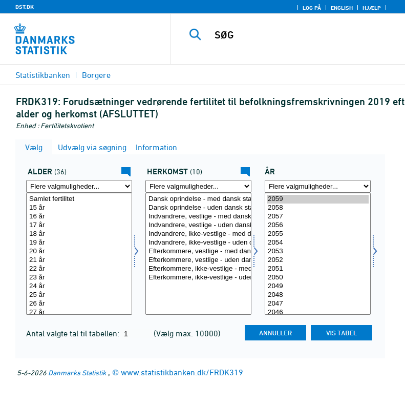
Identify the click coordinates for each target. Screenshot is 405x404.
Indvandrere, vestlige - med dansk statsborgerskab (198, 216)
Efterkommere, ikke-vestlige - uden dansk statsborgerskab (198, 277)
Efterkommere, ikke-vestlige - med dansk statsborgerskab (198, 269)
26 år (79, 303)
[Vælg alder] (79, 254)
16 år (79, 216)
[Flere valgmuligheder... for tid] (318, 186)
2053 (318, 251)
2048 (318, 295)
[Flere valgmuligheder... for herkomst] (198, 186)
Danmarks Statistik (77, 372)
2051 (318, 269)
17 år (79, 225)
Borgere (96, 74)
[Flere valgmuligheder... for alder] (79, 186)
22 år (79, 269)
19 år (79, 242)
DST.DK (24, 6)
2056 (318, 225)
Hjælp (372, 7)
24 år (79, 286)
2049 (318, 286)
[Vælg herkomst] (198, 254)
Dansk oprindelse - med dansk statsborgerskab (198, 199)
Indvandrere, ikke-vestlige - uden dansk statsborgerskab (198, 242)
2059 (318, 199)
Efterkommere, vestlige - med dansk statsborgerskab (198, 251)
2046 (318, 312)
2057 (318, 216)
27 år (79, 312)
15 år (79, 208)
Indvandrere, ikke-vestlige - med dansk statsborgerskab (198, 234)
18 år (79, 234)
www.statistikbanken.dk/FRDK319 (182, 372)
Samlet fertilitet (79, 199)
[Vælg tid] (318, 254)
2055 (318, 234)
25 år (79, 295)
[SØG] (303, 35)
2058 (318, 208)
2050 (318, 277)
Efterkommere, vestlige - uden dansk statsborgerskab (198, 260)
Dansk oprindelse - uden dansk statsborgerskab (198, 208)
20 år (79, 251)
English (342, 7)
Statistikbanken (42, 74)
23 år (79, 277)
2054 (318, 242)
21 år (79, 260)
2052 (318, 260)
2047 (318, 303)
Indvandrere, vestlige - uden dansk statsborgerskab (198, 225)
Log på (312, 7)
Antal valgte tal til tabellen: (73, 333)
